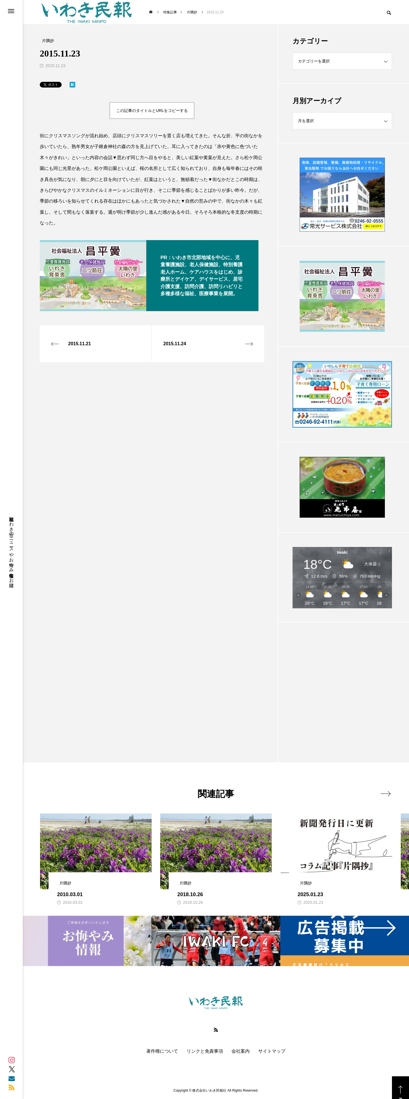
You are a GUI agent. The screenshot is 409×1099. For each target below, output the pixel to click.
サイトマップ (271, 1051)
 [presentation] (386, 793)
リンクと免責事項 (205, 1051)
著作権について (162, 1051)
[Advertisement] (342, 678)
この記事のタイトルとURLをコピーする (152, 110)
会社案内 (240, 1051)
